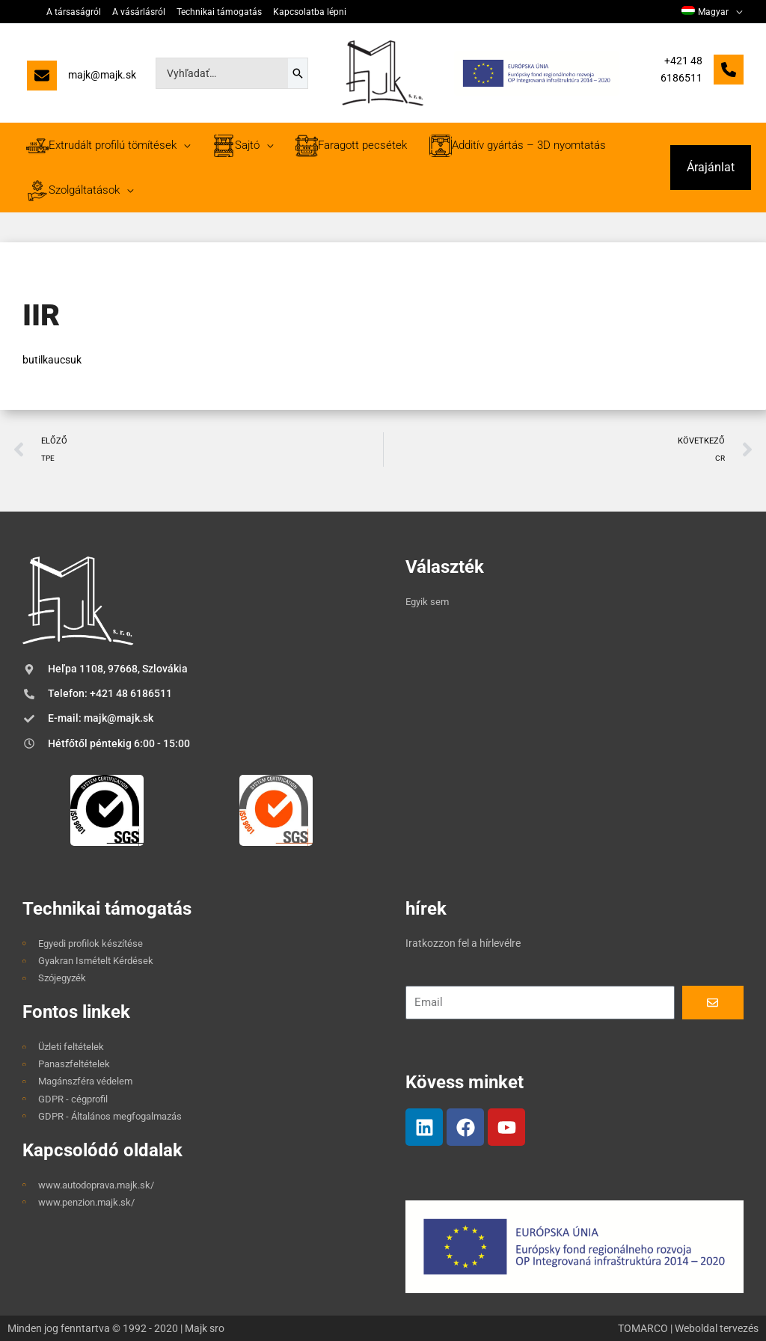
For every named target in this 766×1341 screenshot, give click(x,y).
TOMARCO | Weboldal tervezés (688, 1328)
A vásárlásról (138, 12)
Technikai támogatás (219, 12)
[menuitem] (711, 12)
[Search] (297, 73)
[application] (735, 12)
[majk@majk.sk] (81, 79)
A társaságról (73, 12)
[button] (710, 167)
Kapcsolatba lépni (309, 12)
